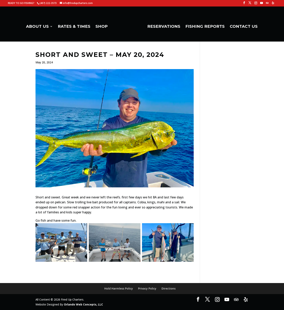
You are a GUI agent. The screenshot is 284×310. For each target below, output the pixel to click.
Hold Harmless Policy (118, 288)
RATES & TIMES (75, 26)
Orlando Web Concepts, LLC (83, 304)
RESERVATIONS (162, 26)
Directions (169, 288)
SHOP (103, 26)
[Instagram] (255, 4)
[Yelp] (273, 4)
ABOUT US (38, 26)
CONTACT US (242, 26)
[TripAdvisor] (267, 4)
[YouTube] (261, 4)
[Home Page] (127, 27)
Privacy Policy (147, 288)
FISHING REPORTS (203, 26)
